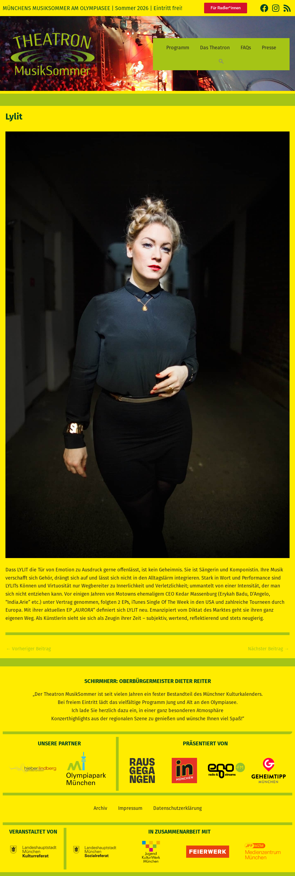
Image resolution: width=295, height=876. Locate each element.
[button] (221, 61)
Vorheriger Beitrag (29, 648)
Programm (177, 48)
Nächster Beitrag (267, 648)
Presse (269, 48)
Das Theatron (215, 48)
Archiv (100, 807)
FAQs (246, 48)
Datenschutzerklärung (177, 807)
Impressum (130, 807)
